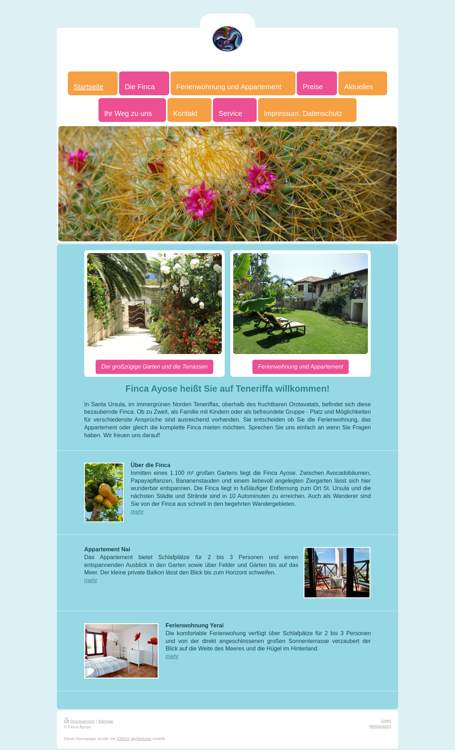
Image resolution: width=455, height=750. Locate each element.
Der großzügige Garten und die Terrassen (154, 366)
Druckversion (79, 721)
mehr (137, 511)
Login (386, 720)
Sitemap (105, 721)
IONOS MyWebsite (133, 738)
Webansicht (380, 726)
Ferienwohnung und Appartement (300, 366)
